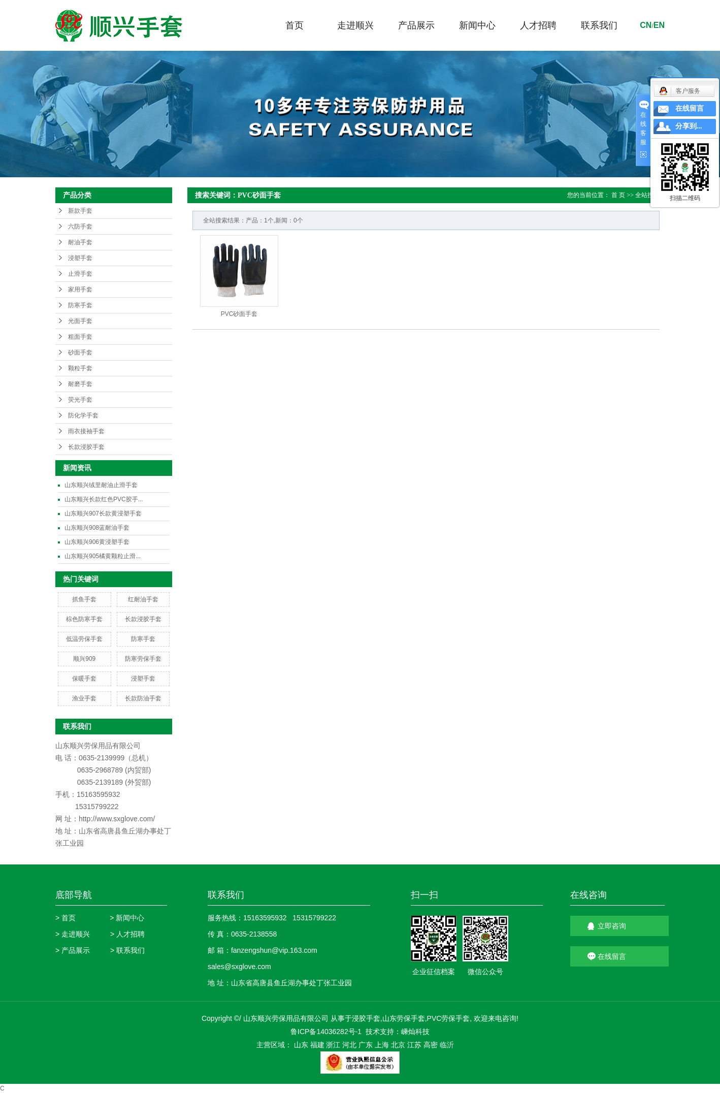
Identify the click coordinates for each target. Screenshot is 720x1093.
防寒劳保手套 (143, 658)
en (659, 25)
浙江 (333, 1045)
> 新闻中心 (127, 918)
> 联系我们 (127, 950)
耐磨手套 (80, 384)
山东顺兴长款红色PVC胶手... (103, 499)
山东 (301, 1045)
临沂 (447, 1045)
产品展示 (416, 25)
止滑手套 (80, 273)
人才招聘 (538, 25)
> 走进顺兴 (72, 934)
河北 (349, 1045)
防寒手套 (80, 305)
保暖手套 (84, 678)
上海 (382, 1045)
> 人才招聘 (127, 934)
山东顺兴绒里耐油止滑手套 (101, 485)
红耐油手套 (143, 599)
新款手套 (80, 210)
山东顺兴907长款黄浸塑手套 (103, 513)
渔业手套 (84, 698)
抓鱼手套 (84, 599)
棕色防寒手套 (84, 619)
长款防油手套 (143, 698)
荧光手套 (80, 399)
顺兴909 (84, 658)
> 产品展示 (72, 950)
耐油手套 (80, 242)
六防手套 (80, 226)
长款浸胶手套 (86, 447)
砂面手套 (80, 352)
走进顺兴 (355, 25)
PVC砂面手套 (239, 313)
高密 (430, 1045)
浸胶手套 (366, 1018)
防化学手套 (83, 415)
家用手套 (80, 289)
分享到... (688, 126)
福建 (317, 1045)
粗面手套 (80, 336)
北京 (398, 1045)
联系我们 (599, 25)
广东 (365, 1045)
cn (645, 25)
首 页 (618, 195)
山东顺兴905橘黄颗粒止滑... (102, 556)
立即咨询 (612, 926)
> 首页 (65, 918)
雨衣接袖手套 (86, 431)
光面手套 (80, 321)
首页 (294, 25)
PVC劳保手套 (448, 1018)
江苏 (414, 1045)
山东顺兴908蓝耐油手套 (96, 527)
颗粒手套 (80, 368)
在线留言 (612, 956)
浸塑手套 (80, 258)
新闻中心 (477, 25)
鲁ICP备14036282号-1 (326, 1031)
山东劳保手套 (403, 1018)
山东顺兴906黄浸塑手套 (96, 541)
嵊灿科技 (415, 1031)
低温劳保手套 (84, 638)
